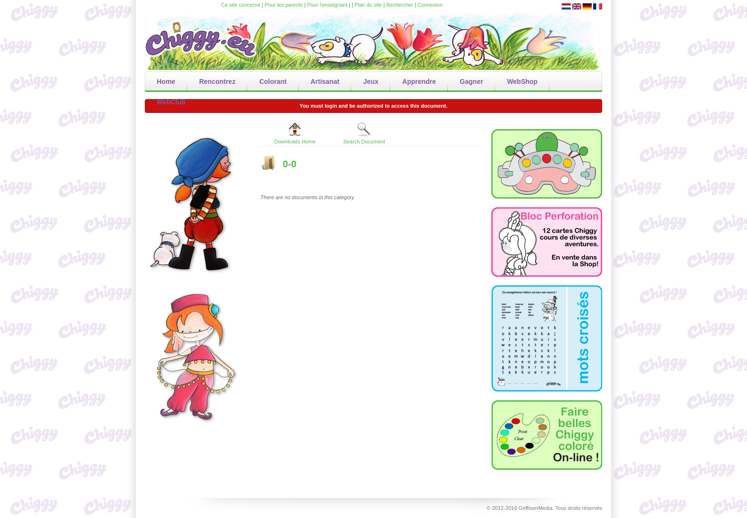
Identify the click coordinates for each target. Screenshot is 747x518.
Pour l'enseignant (327, 5)
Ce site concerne (241, 5)
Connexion (430, 5)
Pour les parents (284, 5)
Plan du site (368, 5)
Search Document (364, 133)
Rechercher (400, 5)
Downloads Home (295, 133)
